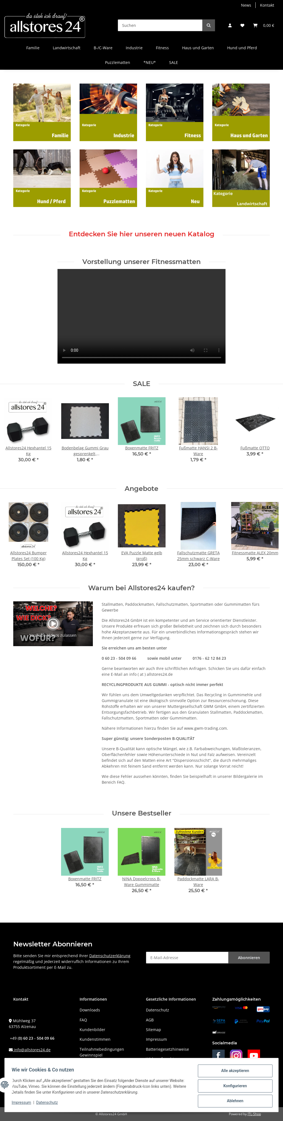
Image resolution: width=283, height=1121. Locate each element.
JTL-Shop (254, 1114)
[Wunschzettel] (242, 25)
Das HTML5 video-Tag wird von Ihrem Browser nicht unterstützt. (141, 316)
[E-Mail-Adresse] (187, 958)
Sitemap (153, 1029)
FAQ (83, 1019)
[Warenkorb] (264, 25)
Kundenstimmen (95, 1039)
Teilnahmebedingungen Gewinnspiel (102, 1052)
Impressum (156, 1039)
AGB (150, 1019)
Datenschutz (157, 1010)
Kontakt (267, 5)
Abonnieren (249, 957)
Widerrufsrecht (160, 1059)
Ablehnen (233, 1101)
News (246, 5)
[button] (230, 25)
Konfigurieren (233, 1087)
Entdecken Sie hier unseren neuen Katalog (141, 234)
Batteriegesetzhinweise (167, 1049)
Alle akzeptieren (233, 1072)
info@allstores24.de (32, 1049)
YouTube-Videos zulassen (53, 635)
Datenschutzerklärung (109, 955)
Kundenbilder (92, 1029)
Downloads (90, 1010)
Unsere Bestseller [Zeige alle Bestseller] (141, 813)
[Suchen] (160, 25)
